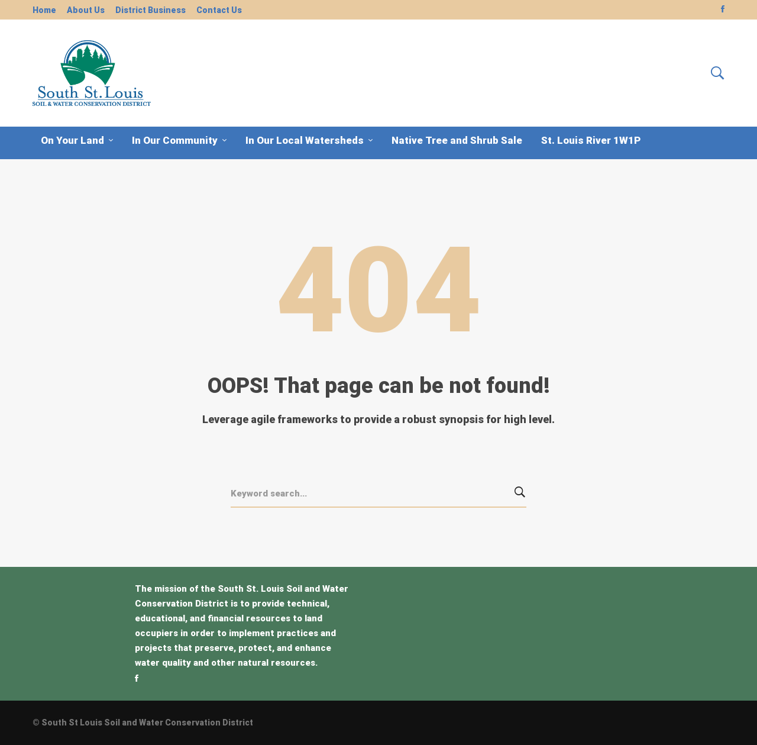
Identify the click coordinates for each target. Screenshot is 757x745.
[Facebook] (136, 678)
